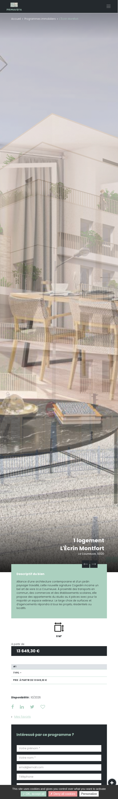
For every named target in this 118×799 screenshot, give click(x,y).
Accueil (16, 19)
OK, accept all (33, 793)
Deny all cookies (62, 793)
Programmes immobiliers (40, 19)
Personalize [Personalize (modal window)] (89, 793)
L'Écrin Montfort (82, 548)
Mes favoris (22, 716)
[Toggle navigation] (108, 6)
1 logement (88, 540)
